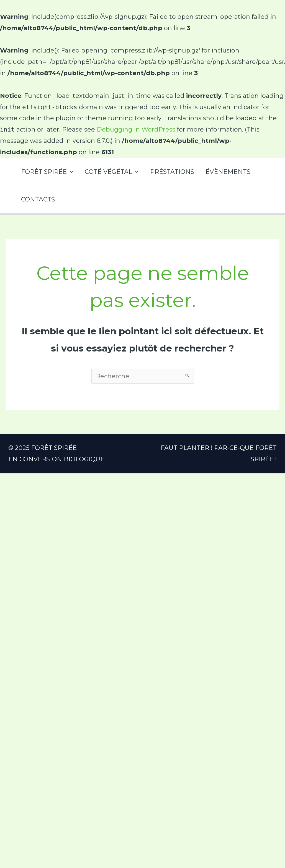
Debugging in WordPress (136, 129)
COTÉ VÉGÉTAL (112, 171)
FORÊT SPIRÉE (47, 171)
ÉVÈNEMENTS (230, 171)
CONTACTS (38, 199)
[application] (70, 172)
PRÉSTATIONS (174, 171)
